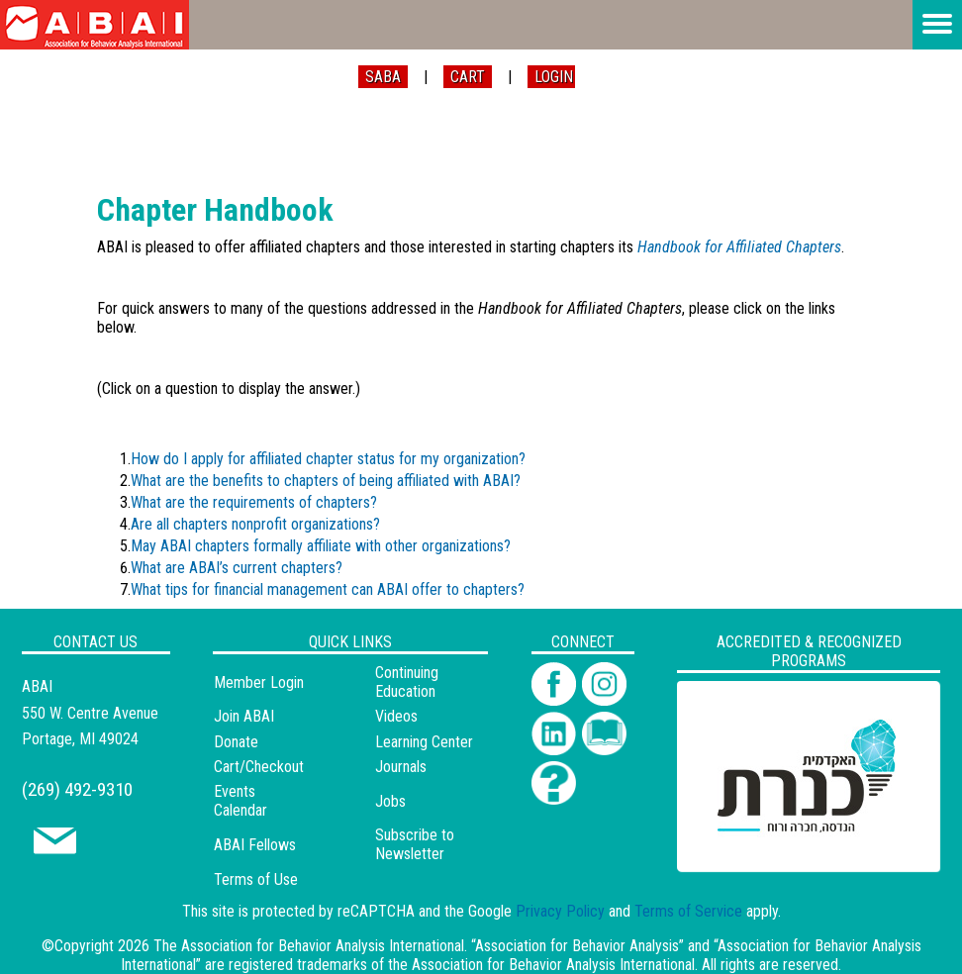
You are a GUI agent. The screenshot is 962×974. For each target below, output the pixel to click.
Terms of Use (256, 879)
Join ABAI (244, 716)
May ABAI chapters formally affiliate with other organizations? (323, 545)
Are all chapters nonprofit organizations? (255, 524)
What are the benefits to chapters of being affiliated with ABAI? (326, 480)
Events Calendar (240, 801)
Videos (396, 716)
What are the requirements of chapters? (254, 502)
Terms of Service (688, 911)
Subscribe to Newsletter (414, 844)
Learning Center (424, 741)
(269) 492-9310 (77, 789)
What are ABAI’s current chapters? (236, 567)
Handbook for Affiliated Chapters (739, 247)
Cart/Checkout (259, 766)
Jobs (390, 801)
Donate (236, 741)
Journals (401, 766)
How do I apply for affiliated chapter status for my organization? (328, 458)
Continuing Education (406, 682)
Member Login (259, 682)
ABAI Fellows (255, 844)
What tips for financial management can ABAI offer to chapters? (328, 589)
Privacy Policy (560, 911)
